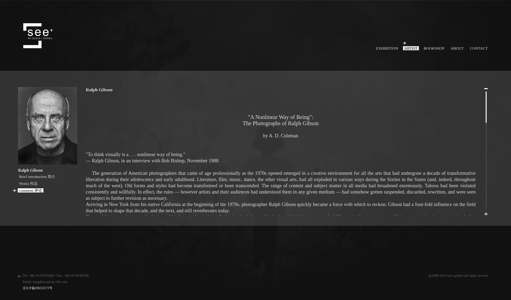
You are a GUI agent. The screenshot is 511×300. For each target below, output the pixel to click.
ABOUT (457, 48)
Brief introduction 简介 (37, 176)
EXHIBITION (387, 48)
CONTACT (479, 48)
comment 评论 (30, 190)
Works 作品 (28, 183)
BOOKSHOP (434, 48)
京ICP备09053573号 (37, 288)
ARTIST (411, 48)
